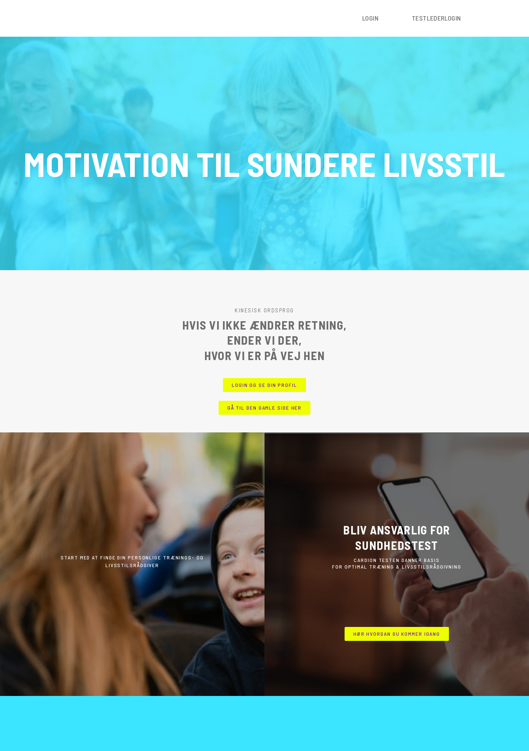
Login (370, 18)
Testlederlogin (436, 18)
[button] (264, 385)
